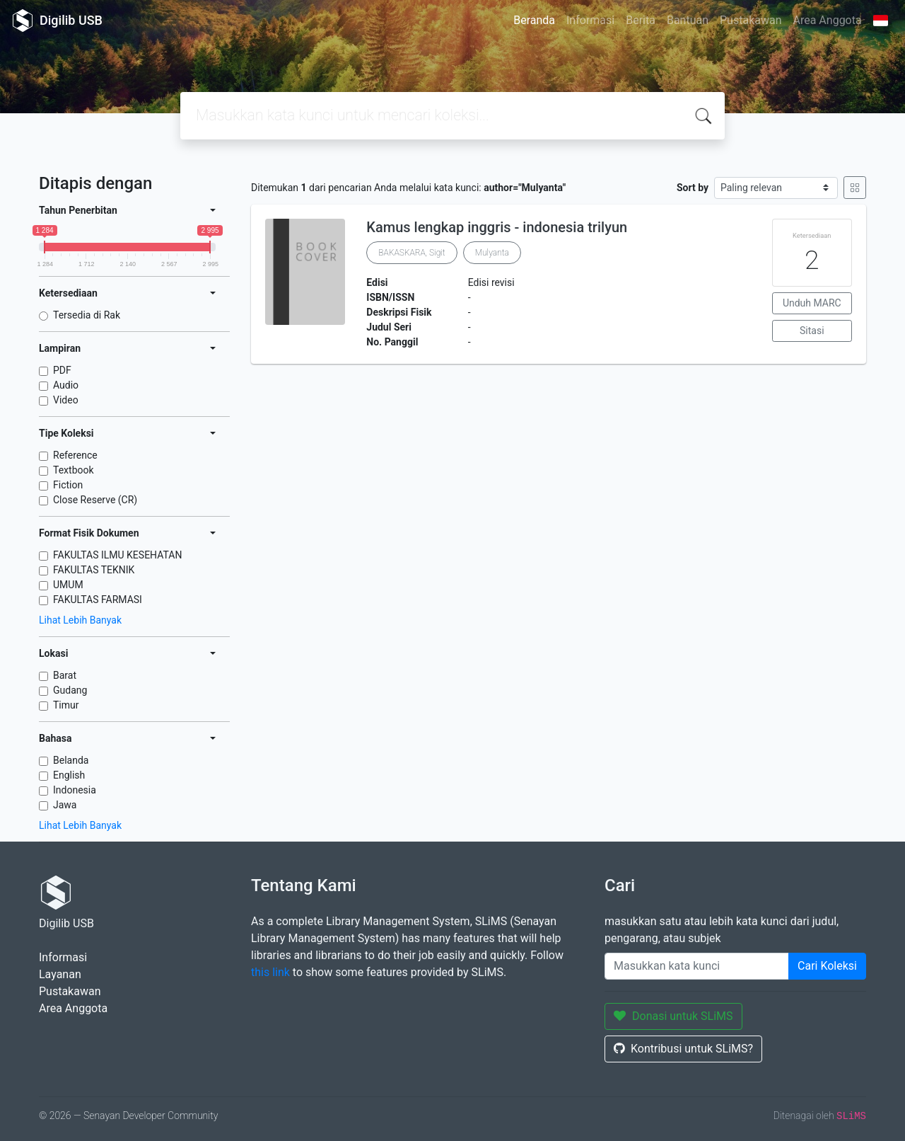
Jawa (64, 804)
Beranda (534, 20)
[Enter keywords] (697, 966)
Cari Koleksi (827, 966)
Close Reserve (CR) (95, 499)
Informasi (590, 20)
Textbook (73, 470)
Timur (66, 705)
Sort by (692, 187)
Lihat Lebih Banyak (80, 620)
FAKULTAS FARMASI (97, 599)
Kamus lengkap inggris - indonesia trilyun (496, 227)
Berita (640, 20)
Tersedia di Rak (86, 315)
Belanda (70, 760)
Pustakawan (750, 20)
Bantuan (687, 20)
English (69, 775)
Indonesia (74, 790)
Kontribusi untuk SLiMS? (683, 1048)
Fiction (68, 485)
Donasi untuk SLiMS (673, 1016)
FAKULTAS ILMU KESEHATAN (117, 555)
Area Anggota (827, 20)
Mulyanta (492, 253)
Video (65, 400)
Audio (65, 385)
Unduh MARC (812, 303)
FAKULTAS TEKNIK (93, 569)
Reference (75, 455)
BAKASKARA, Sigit (411, 253)
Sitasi (812, 330)
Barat (64, 675)
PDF (62, 370)
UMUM (68, 584)
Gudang (70, 690)
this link (270, 972)
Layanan (60, 974)
